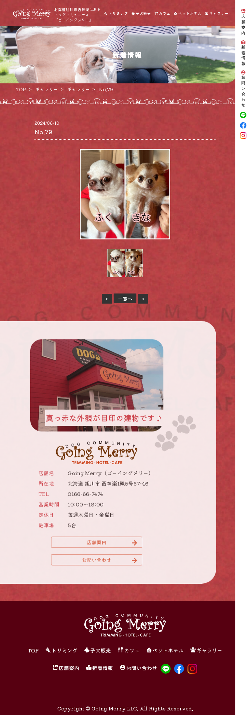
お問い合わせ (243, 91)
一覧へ (125, 298)
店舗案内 (243, 25)
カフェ (164, 13)
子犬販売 (143, 13)
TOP (33, 650)
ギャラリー (219, 13)
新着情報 (243, 56)
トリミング (118, 13)
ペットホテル (189, 13)
